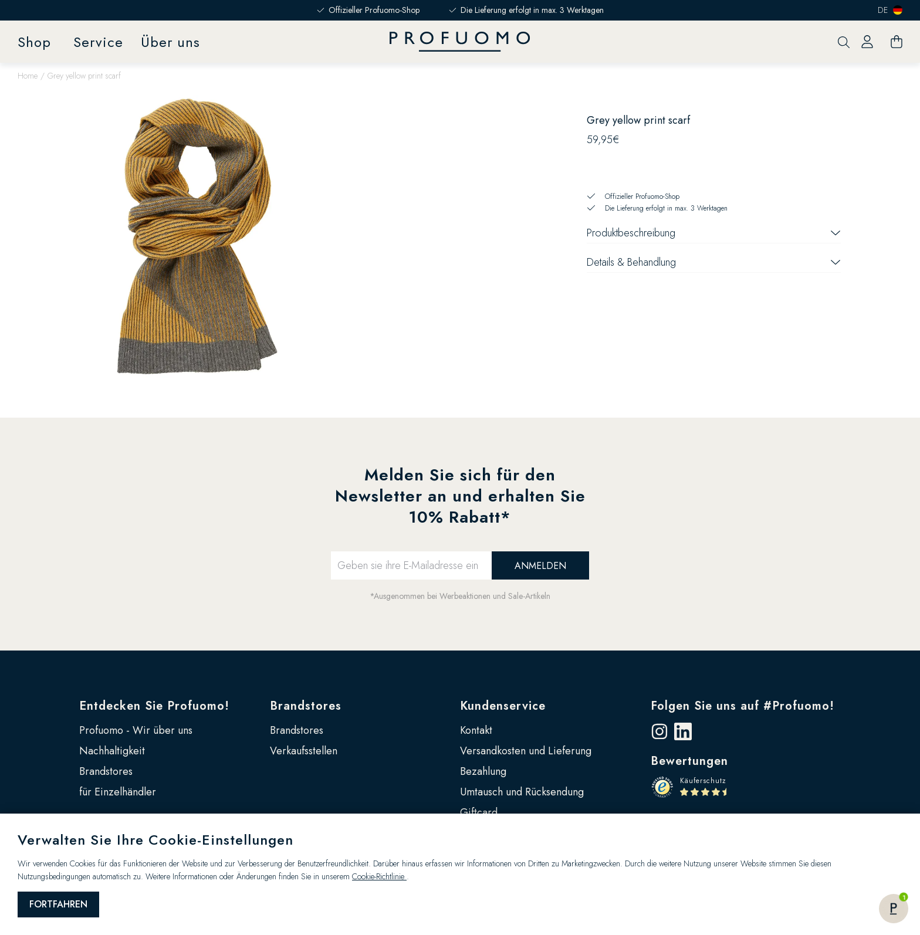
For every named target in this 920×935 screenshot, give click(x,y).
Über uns (170, 42)
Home (28, 76)
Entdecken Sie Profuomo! (154, 705)
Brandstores (106, 771)
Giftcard (479, 812)
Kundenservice (503, 705)
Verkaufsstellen (303, 750)
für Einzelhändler (117, 792)
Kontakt (476, 730)
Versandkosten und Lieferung (525, 750)
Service (98, 42)
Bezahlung (483, 771)
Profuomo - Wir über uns (135, 730)
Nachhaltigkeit (112, 750)
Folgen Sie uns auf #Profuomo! (742, 705)
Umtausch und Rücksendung (522, 792)
